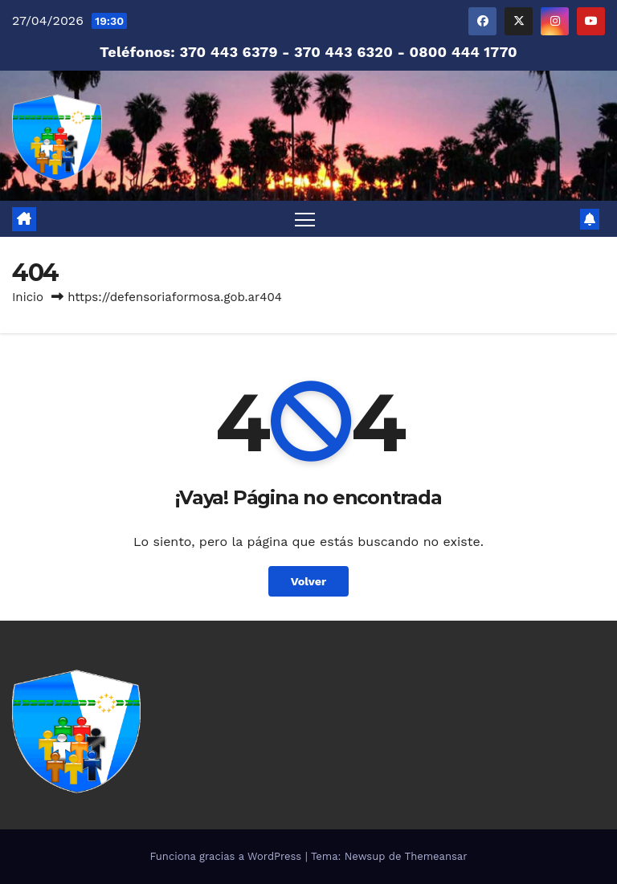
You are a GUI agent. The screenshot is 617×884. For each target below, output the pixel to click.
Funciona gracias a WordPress (226, 856)
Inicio (27, 297)
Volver (309, 581)
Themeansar (436, 856)
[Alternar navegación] (305, 218)
